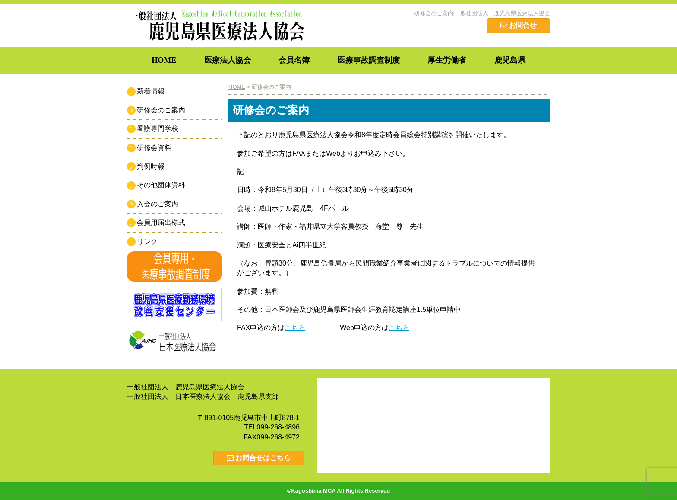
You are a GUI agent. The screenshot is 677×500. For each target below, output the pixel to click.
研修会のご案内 (161, 110)
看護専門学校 (157, 128)
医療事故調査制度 (369, 60)
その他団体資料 (161, 185)
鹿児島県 (509, 60)
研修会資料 (154, 147)
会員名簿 (294, 60)
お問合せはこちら (259, 458)
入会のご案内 (157, 204)
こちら (295, 327)
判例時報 (151, 166)
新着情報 (151, 91)
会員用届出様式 (161, 222)
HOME (164, 60)
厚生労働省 (446, 60)
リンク (147, 241)
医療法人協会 (227, 60)
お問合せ (518, 25)
